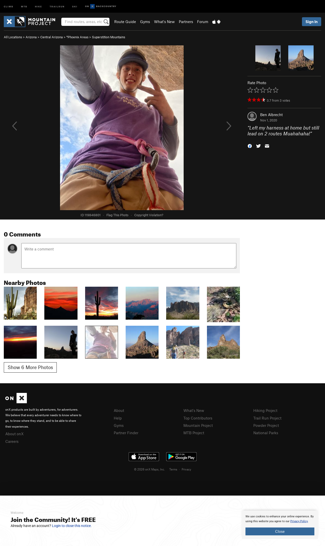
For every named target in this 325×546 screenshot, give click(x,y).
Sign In (311, 21)
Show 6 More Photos (30, 367)
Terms (173, 469)
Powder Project (266, 425)
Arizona (31, 37)
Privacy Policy (299, 521)
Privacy (186, 469)
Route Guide (125, 21)
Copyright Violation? (148, 215)
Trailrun (57, 6)
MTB (24, 6)
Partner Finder (126, 432)
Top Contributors (197, 418)
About (119, 410)
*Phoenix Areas (77, 37)
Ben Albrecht (271, 114)
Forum (202, 21)
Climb (8, 6)
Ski (75, 6)
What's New (164, 21)
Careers (11, 441)
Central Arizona (51, 37)
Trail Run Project (267, 418)
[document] (279, 524)
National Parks (265, 432)
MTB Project (193, 432)
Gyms (145, 21)
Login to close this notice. (72, 526)
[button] (249, 145)
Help (118, 418)
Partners (186, 21)
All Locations (13, 37)
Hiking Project (265, 410)
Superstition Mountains (108, 37)
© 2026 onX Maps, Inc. (149, 469)
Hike (38, 6)
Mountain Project (198, 425)
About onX (14, 433)
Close (280, 531)
